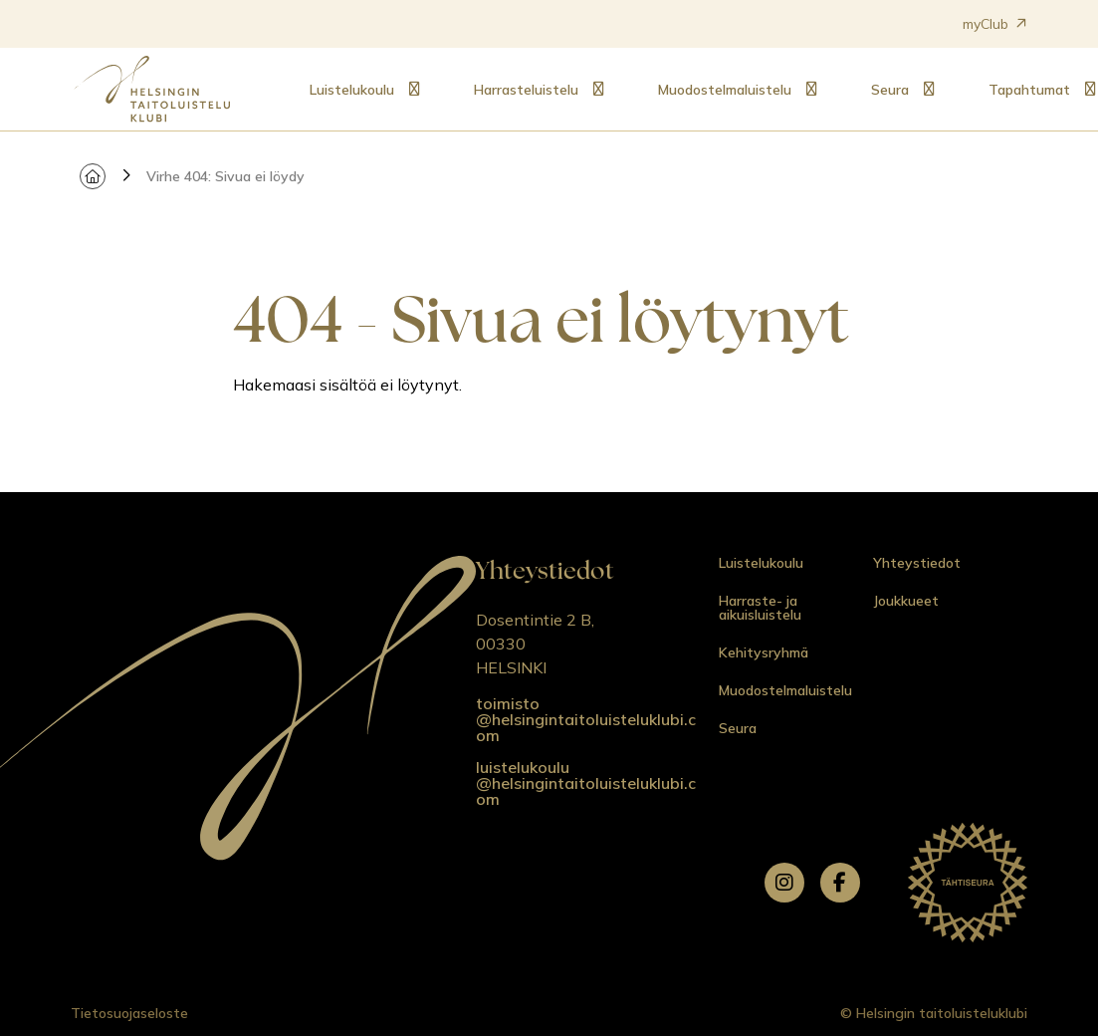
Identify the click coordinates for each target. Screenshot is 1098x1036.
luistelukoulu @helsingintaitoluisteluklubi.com (586, 783)
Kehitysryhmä (763, 652)
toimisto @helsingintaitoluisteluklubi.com (586, 719)
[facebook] (840, 883)
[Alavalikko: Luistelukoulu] (414, 90)
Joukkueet (906, 601)
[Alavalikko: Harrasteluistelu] (598, 90)
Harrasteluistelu (526, 90)
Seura (890, 90)
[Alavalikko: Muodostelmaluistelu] (811, 90)
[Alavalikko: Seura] (929, 90)
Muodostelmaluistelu (724, 90)
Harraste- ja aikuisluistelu (760, 608)
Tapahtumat (1029, 90)
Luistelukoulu (352, 90)
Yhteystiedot (917, 563)
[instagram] (784, 883)
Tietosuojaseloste (129, 1013)
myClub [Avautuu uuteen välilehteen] (995, 24)
